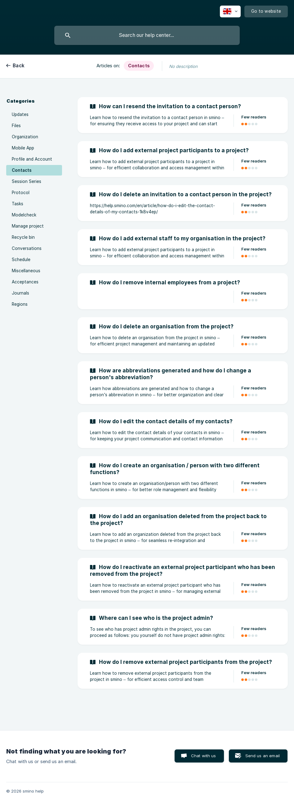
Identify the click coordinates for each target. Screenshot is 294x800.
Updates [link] (20, 114)
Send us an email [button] (262, 755)
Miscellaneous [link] (26, 270)
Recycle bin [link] (23, 237)
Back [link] (18, 66)
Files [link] (16, 125)
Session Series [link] (26, 181)
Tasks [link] (17, 203)
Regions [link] (20, 304)
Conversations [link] (27, 248)
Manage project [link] (28, 226)
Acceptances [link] (25, 281)
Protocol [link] (20, 192)
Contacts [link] (22, 170)
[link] (183, 115)
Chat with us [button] (203, 755)
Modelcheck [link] (24, 214)
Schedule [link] (21, 259)
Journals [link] (20, 293)
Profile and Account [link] (32, 159)
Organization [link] (25, 136)
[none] (230, 11)
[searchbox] (147, 35)
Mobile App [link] (23, 147)
